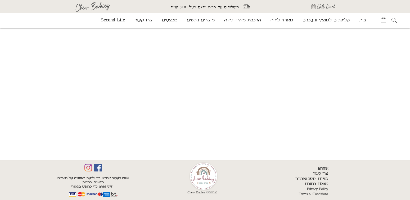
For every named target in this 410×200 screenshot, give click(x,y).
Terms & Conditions (313, 194)
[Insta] (88, 167)
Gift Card (326, 6)
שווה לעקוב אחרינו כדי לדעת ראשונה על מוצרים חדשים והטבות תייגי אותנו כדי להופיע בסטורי (93, 182)
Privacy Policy (317, 189)
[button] (383, 20)
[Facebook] (98, 167)
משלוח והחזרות (316, 184)
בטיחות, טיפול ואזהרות (311, 179)
